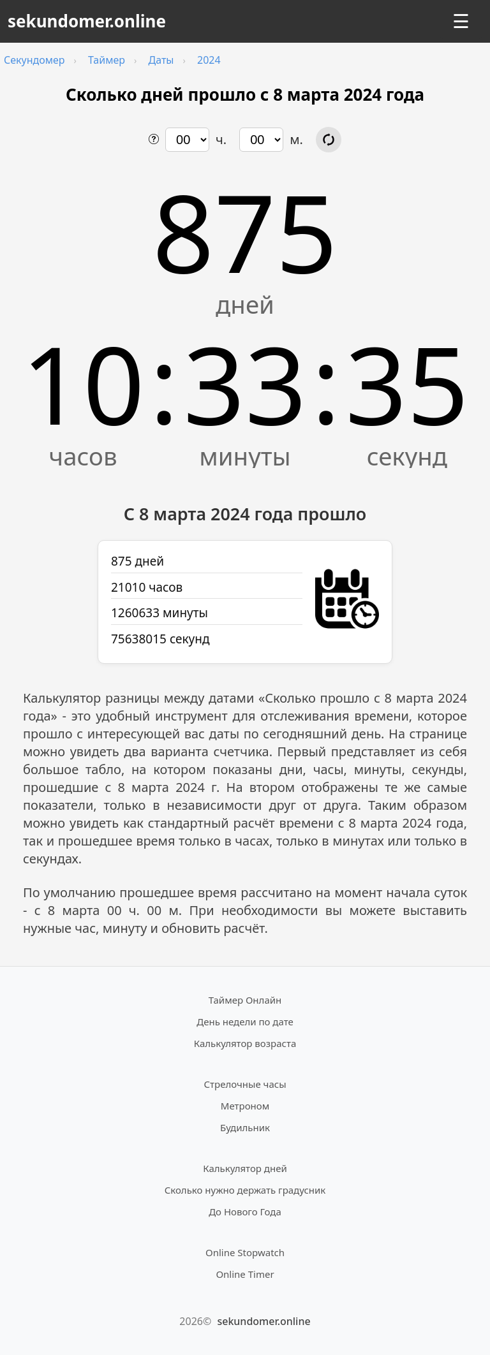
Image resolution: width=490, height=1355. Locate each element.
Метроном (245, 1105)
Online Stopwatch (245, 1252)
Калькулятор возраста (245, 1043)
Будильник (245, 1127)
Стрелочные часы (245, 1084)
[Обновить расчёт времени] (328, 139)
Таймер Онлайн (245, 999)
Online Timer (245, 1274)
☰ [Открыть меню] (461, 21)
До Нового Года (245, 1211)
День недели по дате (245, 1021)
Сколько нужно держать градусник (245, 1189)
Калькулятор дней (245, 1168)
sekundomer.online (87, 21)
